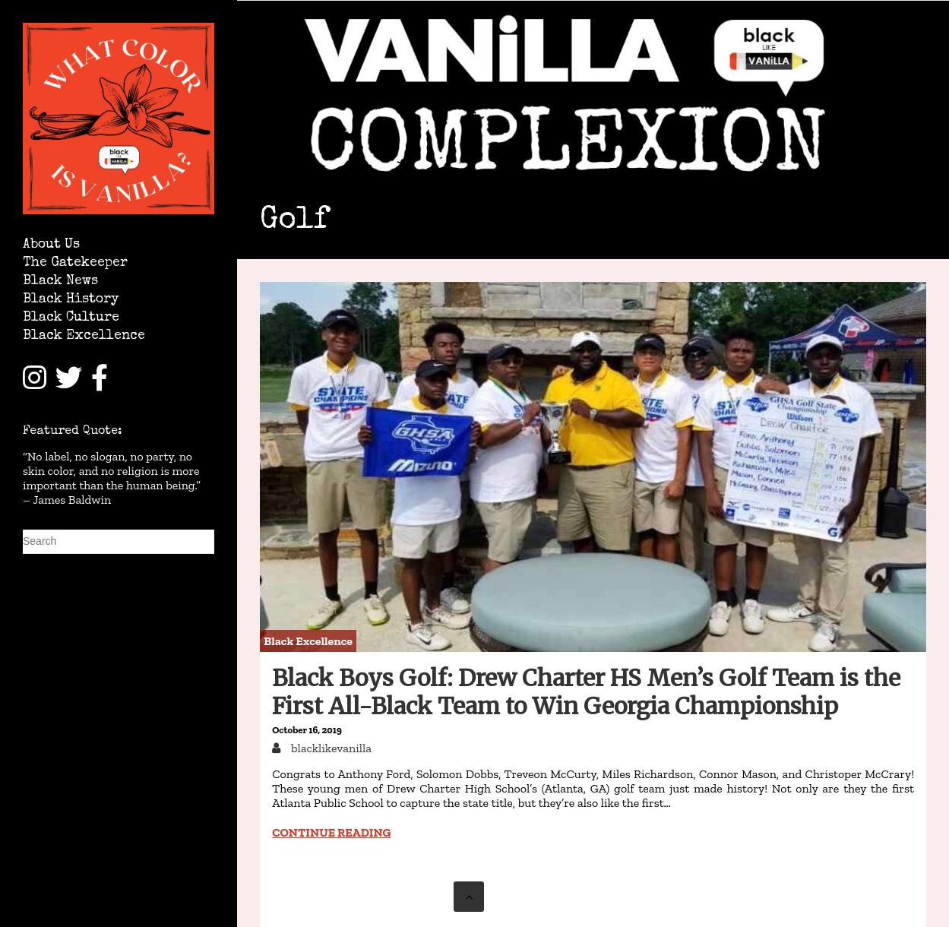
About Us (51, 245)
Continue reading (331, 832)
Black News (60, 281)
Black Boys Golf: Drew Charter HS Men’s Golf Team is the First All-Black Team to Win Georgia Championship (586, 691)
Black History (71, 299)
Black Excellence (84, 336)
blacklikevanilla (330, 748)
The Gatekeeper (75, 263)
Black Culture (71, 318)
